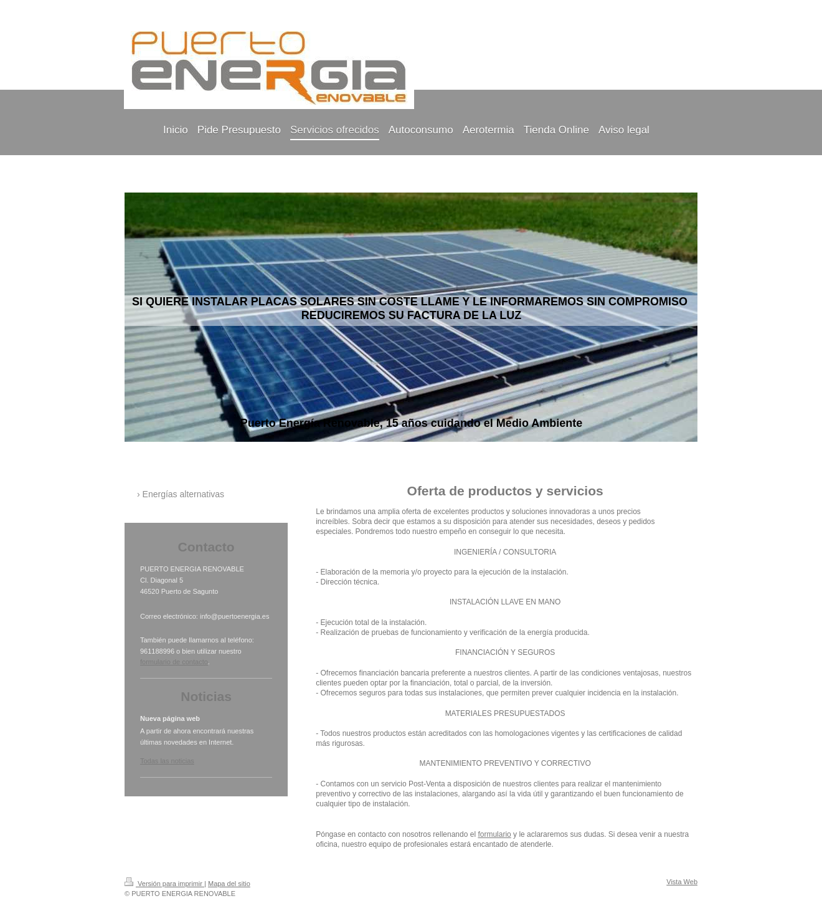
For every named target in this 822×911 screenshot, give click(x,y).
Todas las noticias (167, 761)
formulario (494, 834)
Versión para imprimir (164, 883)
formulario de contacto (174, 661)
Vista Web (681, 881)
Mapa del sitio (229, 883)
